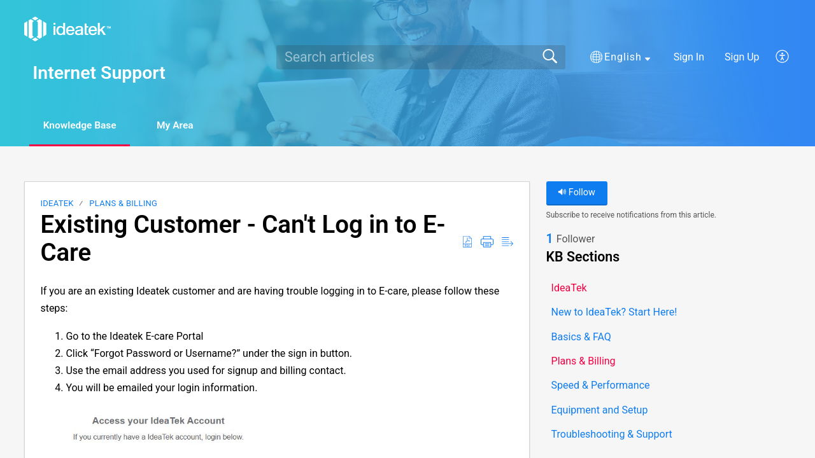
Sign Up (742, 57)
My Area (185, 126)
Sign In (689, 57)
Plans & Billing (123, 204)
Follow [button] (576, 193)
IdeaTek (56, 204)
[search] (420, 57)
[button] (620, 57)
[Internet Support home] (67, 29)
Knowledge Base (84, 126)
